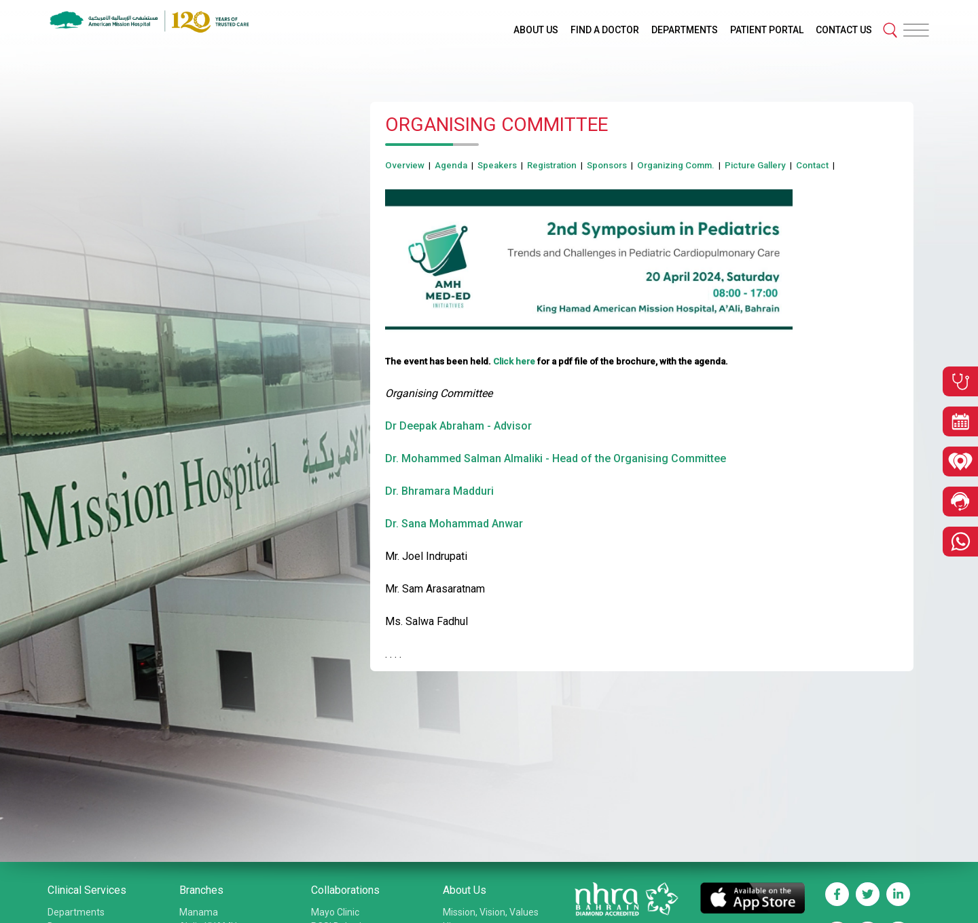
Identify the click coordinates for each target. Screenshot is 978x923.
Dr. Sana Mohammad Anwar (454, 523)
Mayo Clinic (335, 912)
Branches (201, 890)
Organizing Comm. (675, 165)
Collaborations (345, 890)
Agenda (451, 165)
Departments (76, 912)
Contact (812, 165)
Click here (514, 361)
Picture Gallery (755, 165)
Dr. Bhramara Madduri (439, 491)
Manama (198, 912)
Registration (552, 165)
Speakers (497, 165)
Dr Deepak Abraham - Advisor (458, 425)
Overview (404, 165)
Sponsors (607, 165)
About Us (464, 890)
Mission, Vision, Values (491, 912)
